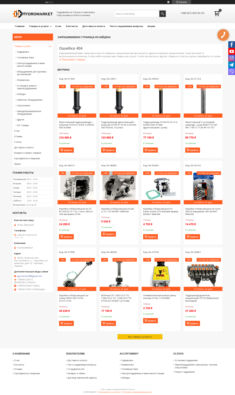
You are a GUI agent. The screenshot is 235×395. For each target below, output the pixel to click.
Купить (68, 150)
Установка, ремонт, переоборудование (27, 87)
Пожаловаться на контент (109, 392)
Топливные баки (25, 57)
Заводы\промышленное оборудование (29, 112)
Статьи (17, 141)
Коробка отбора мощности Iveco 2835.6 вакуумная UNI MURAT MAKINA (203, 211)
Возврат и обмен (76, 373)
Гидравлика (23, 51)
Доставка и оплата (93, 26)
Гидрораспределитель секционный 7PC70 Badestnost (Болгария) (202, 298)
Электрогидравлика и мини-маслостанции (31, 64)
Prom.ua (131, 389)
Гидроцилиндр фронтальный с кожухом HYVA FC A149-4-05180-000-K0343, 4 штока (119, 125)
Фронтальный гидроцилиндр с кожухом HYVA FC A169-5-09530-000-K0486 (77, 125)
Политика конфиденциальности (137, 392)
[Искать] (162, 13)
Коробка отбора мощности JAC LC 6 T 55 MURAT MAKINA (117, 210)
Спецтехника (23, 105)
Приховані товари (73, 59)
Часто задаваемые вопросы (126, 26)
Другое (20, 119)
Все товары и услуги (139, 336)
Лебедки (21, 94)
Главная (19, 26)
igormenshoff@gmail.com (29, 276)
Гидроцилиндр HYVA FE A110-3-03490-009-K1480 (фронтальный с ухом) (160, 125)
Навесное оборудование (29, 99)
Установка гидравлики (186, 360)
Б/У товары (23, 125)
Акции (151, 26)
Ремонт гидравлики (185, 371)
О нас (58, 26)
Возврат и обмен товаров (27, 152)
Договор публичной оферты (82, 377)
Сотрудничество (76, 369)
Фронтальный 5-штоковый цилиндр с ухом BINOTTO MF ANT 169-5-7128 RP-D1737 (201, 125)
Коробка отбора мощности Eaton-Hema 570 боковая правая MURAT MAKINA (160, 211)
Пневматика (23, 80)
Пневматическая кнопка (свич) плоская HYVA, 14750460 (159, 296)
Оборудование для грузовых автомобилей (31, 73)
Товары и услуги (39, 26)
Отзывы (18, 136)
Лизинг (17, 163)
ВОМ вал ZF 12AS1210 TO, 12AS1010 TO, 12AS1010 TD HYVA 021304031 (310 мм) (116, 298)
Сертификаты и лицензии (27, 158)
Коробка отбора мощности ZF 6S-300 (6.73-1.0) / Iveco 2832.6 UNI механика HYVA (76, 211)
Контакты (72, 26)
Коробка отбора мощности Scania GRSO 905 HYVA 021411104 (73, 298)
